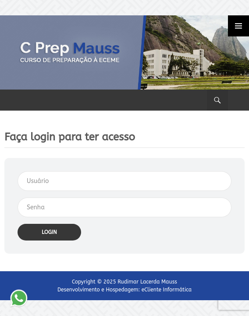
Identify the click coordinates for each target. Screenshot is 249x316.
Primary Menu (238, 25)
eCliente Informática (167, 290)
